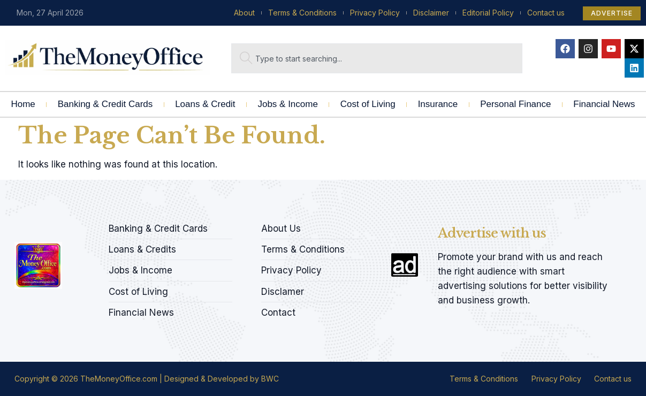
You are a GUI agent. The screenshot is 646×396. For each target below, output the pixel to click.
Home (23, 104)
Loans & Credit (205, 104)
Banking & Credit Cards (105, 104)
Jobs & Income (287, 104)
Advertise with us (492, 233)
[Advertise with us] (404, 265)
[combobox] (376, 58)
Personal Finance (515, 104)
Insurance (438, 104)
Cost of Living (368, 104)
